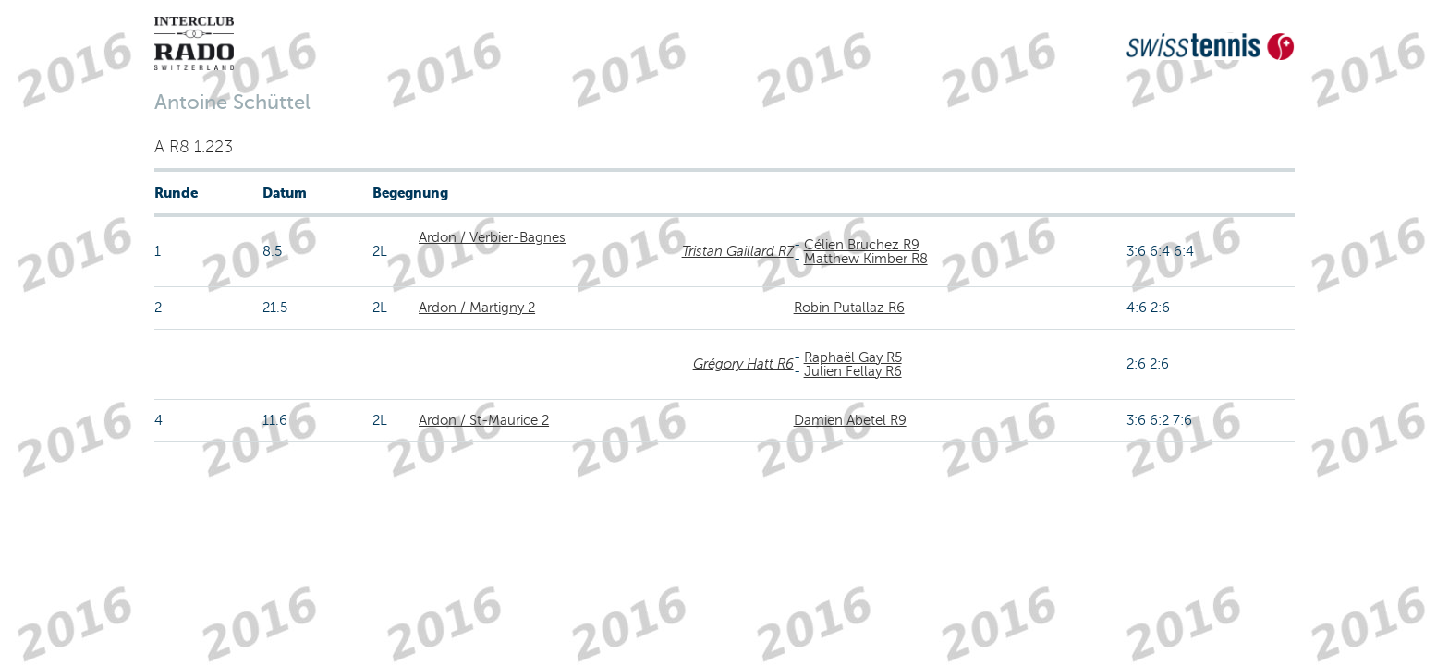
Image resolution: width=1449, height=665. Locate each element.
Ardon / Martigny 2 (477, 307)
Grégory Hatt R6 (743, 364)
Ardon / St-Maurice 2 (484, 420)
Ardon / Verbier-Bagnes (492, 237)
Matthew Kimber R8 (866, 258)
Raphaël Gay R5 (853, 357)
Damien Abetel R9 (850, 420)
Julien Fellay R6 (853, 371)
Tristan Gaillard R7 (738, 251)
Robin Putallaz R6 (849, 307)
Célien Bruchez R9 (861, 244)
